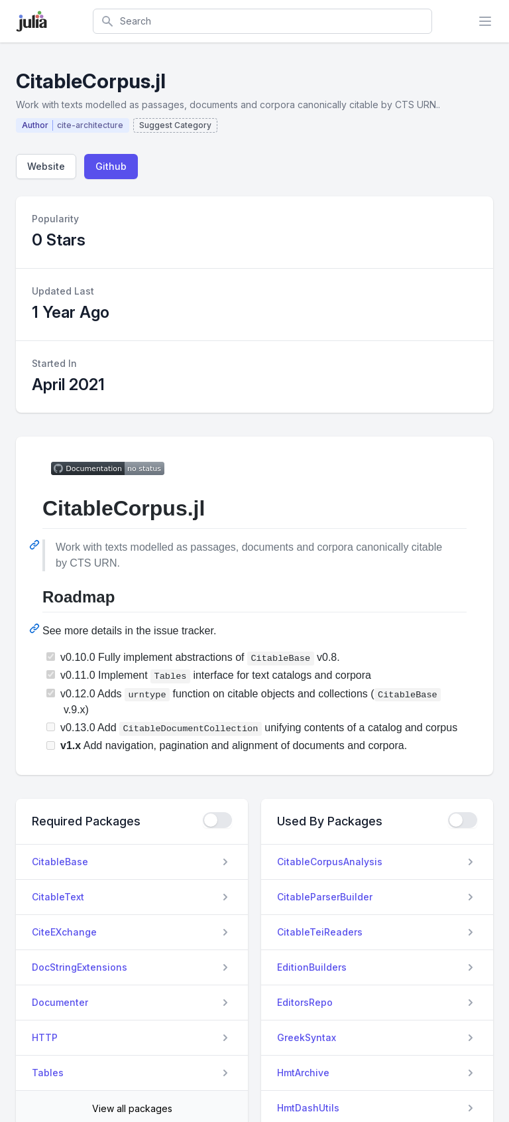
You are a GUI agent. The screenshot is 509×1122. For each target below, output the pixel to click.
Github (111, 166)
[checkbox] (217, 820)
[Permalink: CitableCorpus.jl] (35, 544)
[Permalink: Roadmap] (35, 628)
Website (46, 166)
